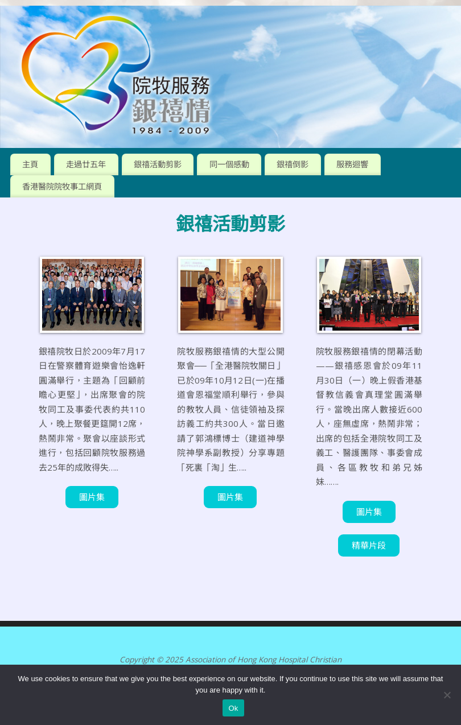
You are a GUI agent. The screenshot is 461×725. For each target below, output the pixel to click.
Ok (233, 708)
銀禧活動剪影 (158, 164)
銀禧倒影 (292, 164)
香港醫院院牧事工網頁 (62, 186)
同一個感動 (229, 164)
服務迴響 (352, 164)
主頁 (30, 164)
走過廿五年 (86, 164)
